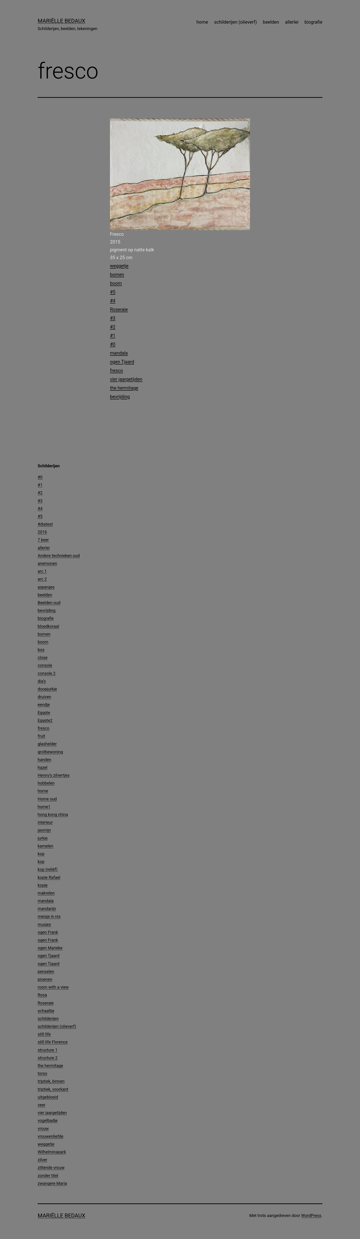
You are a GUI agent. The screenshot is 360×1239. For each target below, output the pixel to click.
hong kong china (53, 814)
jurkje (43, 838)
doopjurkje (47, 689)
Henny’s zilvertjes (54, 775)
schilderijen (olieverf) (235, 22)
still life (44, 1034)
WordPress (311, 1215)
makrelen (46, 893)
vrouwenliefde (50, 1136)
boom (116, 283)
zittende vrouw (51, 1167)
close (43, 657)
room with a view (53, 987)
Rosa (42, 994)
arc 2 (42, 579)
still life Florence (53, 1042)
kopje (43, 885)
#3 (112, 318)
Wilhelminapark (52, 1151)
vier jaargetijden (126, 379)
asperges (46, 587)
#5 (112, 292)
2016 (42, 532)
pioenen (45, 979)
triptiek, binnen (51, 1081)
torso (42, 1073)
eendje (44, 704)
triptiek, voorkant (53, 1089)
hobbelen (46, 783)
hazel (42, 767)
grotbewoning (50, 751)
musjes (44, 924)
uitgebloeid (48, 1097)
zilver (42, 1159)
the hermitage (124, 388)
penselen (46, 971)
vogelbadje (48, 1120)
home (202, 22)
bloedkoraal (48, 626)
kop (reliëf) (48, 869)
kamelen (45, 846)
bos (41, 649)
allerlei (291, 22)
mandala (119, 353)
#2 (112, 327)
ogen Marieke (50, 947)
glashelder (47, 743)
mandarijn (47, 908)
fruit (41, 736)
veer (41, 1104)
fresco (116, 370)
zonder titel (48, 1175)
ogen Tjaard (122, 361)
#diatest (45, 524)
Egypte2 (45, 720)
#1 (112, 335)
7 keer (43, 539)
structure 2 (48, 1057)
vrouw (43, 1128)
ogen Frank (48, 932)
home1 (44, 806)
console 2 (47, 673)
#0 (112, 344)
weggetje (119, 266)
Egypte (44, 712)
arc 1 (42, 571)
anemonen (47, 563)
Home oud (47, 798)
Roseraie (119, 309)
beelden (271, 22)
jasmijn (44, 830)
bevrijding (120, 396)
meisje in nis (49, 916)
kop (41, 853)
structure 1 (48, 1050)
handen (44, 759)
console (45, 665)
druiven (44, 696)
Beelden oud (49, 602)
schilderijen (48, 1018)
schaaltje (46, 1010)
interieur (45, 822)
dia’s (42, 681)
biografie (313, 22)
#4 (112, 300)
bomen (117, 274)
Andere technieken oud (59, 555)
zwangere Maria (52, 1183)
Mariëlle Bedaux (61, 21)
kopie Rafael (49, 877)
